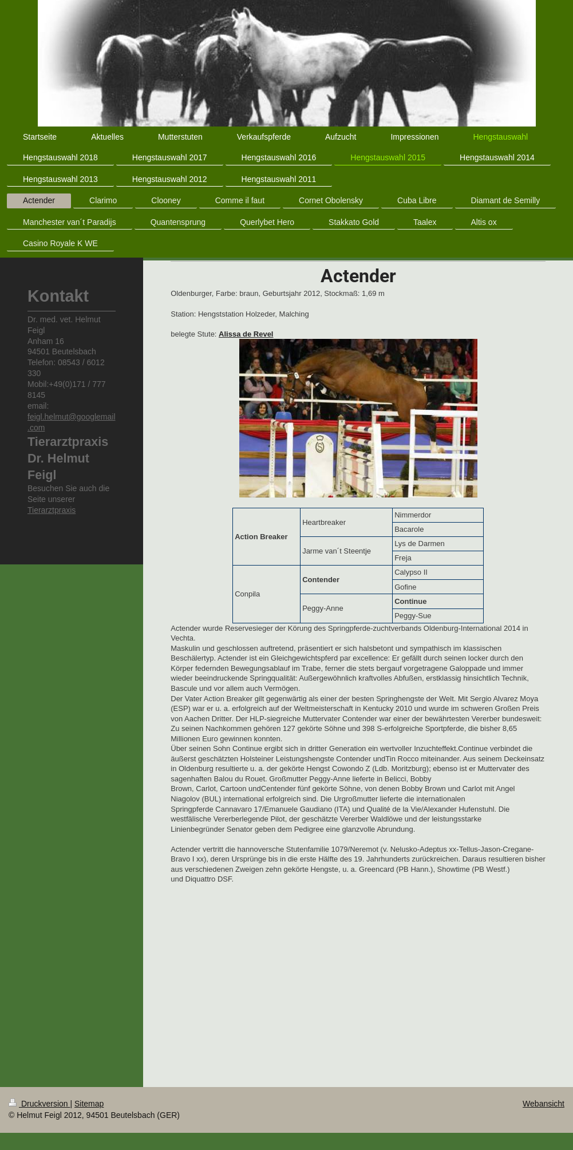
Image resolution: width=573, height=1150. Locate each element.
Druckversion (39, 1103)
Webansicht (543, 1103)
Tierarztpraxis (51, 510)
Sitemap (89, 1103)
